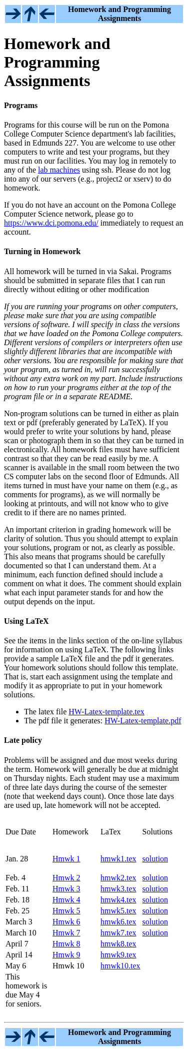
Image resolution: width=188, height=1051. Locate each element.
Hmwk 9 (66, 954)
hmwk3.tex (118, 888)
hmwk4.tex (118, 899)
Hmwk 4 (66, 899)
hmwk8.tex (118, 943)
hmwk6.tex (118, 921)
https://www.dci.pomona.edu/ (51, 223)
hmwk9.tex (118, 954)
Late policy (23, 740)
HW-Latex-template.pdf (142, 720)
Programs (21, 105)
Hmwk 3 (66, 888)
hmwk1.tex (118, 858)
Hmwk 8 (66, 943)
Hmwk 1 (66, 858)
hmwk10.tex (120, 965)
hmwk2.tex (118, 877)
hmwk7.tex (118, 932)
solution (155, 858)
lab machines (59, 170)
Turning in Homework (42, 251)
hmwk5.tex (118, 910)
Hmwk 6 (66, 921)
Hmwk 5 (66, 910)
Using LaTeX (26, 621)
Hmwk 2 (66, 877)
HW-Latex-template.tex (106, 711)
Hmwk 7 (66, 932)
